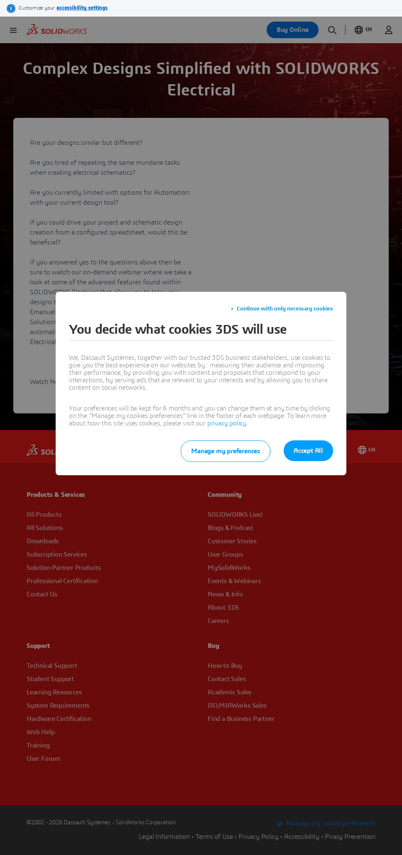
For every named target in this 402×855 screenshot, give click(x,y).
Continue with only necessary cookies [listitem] (285, 309)
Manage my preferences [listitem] (225, 451)
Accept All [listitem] (308, 450)
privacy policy (226, 423)
